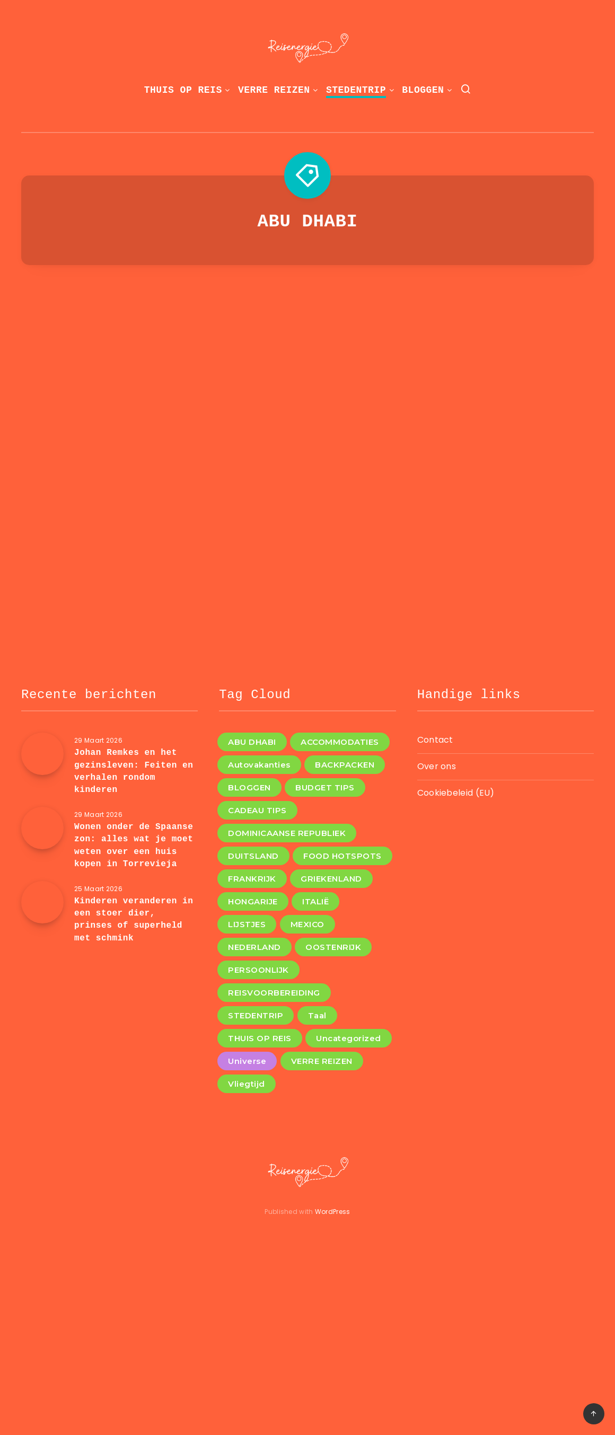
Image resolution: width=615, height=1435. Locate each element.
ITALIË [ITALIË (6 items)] (315, 901)
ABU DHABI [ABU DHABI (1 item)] (252, 742)
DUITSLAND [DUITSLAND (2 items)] (253, 856)
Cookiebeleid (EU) (456, 793)
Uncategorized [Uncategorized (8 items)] (348, 1038)
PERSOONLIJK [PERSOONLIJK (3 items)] (258, 970)
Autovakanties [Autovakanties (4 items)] (259, 765)
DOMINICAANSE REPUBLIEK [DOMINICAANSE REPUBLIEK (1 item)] (287, 833)
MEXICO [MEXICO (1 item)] (307, 924)
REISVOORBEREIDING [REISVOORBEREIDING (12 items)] (274, 993)
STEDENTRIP (356, 90)
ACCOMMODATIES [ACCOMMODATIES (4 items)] (340, 742)
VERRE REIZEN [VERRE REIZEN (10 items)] (322, 1061)
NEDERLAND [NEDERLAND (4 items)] (254, 947)
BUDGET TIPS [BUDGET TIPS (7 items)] (325, 787)
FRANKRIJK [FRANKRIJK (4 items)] (252, 879)
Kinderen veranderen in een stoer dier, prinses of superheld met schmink (133, 919)
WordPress (332, 1211)
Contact (435, 740)
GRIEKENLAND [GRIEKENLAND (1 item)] (331, 879)
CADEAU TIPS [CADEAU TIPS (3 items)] (257, 810)
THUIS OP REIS (183, 90)
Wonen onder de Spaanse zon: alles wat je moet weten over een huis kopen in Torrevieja (133, 845)
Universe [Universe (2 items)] (247, 1061)
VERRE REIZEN (274, 90)
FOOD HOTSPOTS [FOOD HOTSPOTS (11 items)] (342, 856)
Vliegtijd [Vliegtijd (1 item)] (246, 1084)
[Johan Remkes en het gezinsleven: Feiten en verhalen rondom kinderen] (42, 754)
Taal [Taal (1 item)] (317, 1015)
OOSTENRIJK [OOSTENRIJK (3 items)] (333, 947)
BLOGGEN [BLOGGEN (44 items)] (249, 787)
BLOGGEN (423, 90)
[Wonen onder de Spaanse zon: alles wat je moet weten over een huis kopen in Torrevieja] (42, 828)
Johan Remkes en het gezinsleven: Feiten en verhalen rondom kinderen (133, 771)
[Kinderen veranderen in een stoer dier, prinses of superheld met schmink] (42, 902)
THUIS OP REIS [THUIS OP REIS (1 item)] (260, 1038)
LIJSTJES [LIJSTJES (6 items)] (247, 924)
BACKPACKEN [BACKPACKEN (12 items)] (344, 765)
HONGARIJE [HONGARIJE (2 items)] (253, 901)
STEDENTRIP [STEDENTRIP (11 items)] (255, 1015)
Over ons (436, 766)
